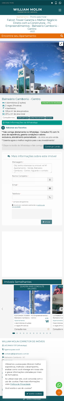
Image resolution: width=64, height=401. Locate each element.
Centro (35, 99)
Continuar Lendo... (53, 147)
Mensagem (17, 162)
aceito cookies (34, 394)
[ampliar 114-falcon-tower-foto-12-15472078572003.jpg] (32, 67)
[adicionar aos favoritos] (48, 329)
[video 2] (32, 253)
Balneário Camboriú (15, 99)
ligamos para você (12, 349)
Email (14, 185)
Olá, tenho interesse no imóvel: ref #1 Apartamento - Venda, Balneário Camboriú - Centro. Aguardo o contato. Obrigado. (32, 168)
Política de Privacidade (20, 384)
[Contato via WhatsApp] (59, 385)
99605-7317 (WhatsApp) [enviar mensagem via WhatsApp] (15, 345)
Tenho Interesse (32, 399)
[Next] (48, 299)
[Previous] (15, 299)
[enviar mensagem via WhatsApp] (60, 3)
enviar (46, 222)
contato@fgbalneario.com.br (16, 354)
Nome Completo (19, 176)
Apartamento (23, 17)
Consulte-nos (9, 117)
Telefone (16, 194)
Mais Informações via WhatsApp (20, 122)
